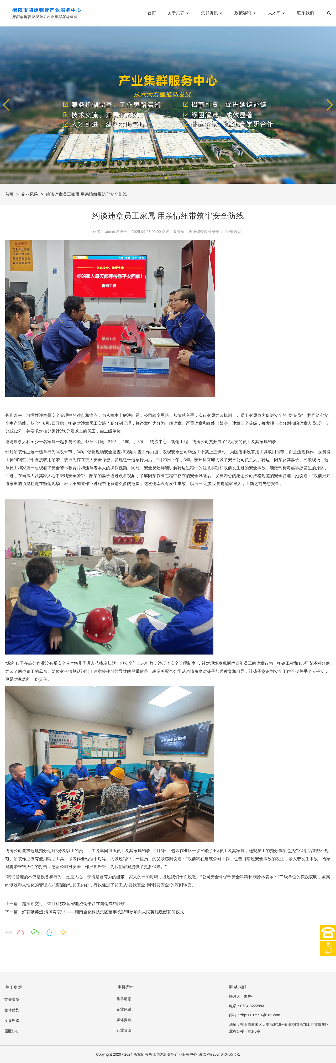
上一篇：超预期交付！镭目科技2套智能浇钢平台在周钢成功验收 (65, 903)
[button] (329, 105)
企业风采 (29, 194)
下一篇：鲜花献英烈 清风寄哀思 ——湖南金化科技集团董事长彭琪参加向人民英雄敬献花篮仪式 (94, 912)
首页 (9, 194)
